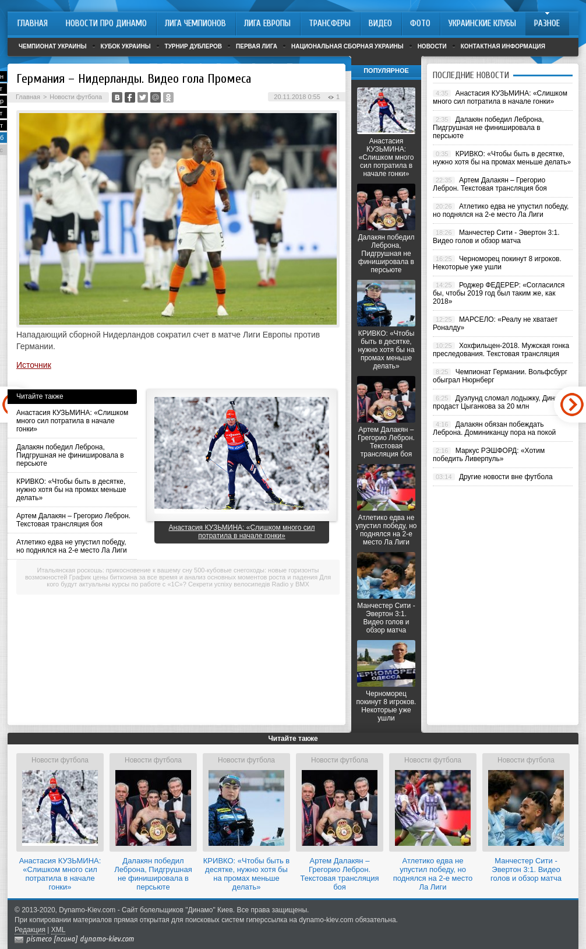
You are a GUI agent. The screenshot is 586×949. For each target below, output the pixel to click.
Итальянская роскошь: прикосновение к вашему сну (114, 570)
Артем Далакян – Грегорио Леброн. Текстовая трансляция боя (73, 520)
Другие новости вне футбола (506, 477)
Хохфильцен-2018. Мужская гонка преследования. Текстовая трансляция (501, 350)
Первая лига (256, 46)
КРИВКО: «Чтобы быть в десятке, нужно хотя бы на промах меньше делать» (71, 489)
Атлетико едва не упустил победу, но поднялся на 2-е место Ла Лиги (71, 546)
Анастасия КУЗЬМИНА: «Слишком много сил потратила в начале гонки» (72, 421)
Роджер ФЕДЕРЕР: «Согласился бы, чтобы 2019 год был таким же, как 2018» (498, 293)
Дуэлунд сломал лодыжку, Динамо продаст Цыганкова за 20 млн (500, 402)
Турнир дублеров (194, 46)
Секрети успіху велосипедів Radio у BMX (248, 584)
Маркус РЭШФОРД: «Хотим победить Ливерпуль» (489, 455)
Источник (33, 365)
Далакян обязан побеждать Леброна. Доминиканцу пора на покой (494, 428)
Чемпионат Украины (53, 46)
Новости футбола (76, 96)
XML (58, 930)
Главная (28, 96)
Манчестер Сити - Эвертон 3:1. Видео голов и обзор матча (386, 618)
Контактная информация (503, 46)
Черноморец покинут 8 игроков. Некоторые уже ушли (386, 706)
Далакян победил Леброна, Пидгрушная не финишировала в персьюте (70, 455)
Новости (432, 46)
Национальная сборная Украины (347, 46)
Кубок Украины (126, 46)
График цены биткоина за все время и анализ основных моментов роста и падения (193, 577)
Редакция (30, 930)
